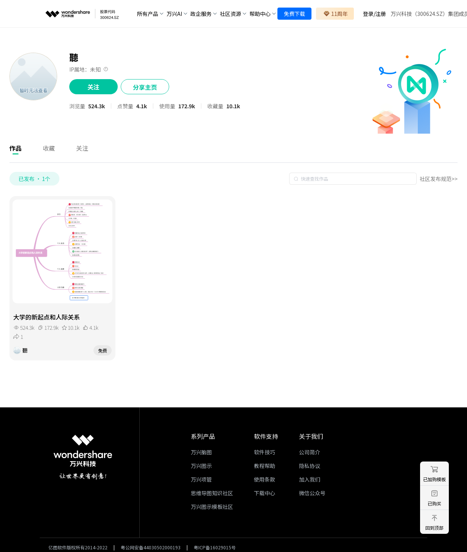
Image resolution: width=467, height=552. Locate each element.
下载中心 (264, 493)
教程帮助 (264, 465)
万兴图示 (201, 465)
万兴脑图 (201, 452)
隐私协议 (309, 465)
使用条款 (264, 479)
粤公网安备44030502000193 (151, 547)
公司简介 (309, 452)
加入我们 (309, 479)
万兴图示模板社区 (212, 506)
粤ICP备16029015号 (215, 547)
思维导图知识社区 (212, 493)
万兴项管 (201, 479)
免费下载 (294, 13)
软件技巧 (264, 452)
